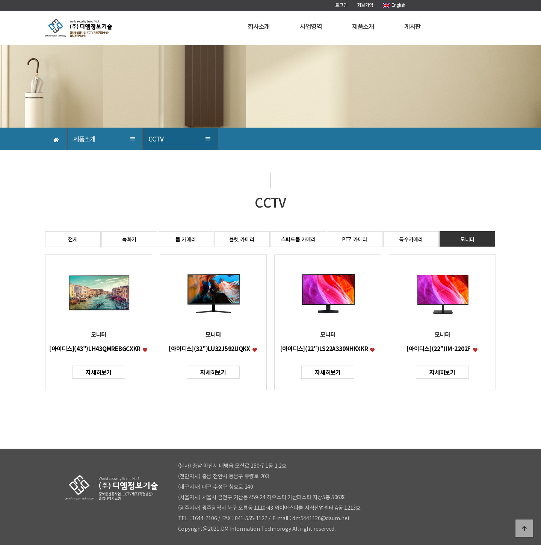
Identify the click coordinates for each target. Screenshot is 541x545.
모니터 (467, 239)
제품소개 (363, 26)
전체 (72, 239)
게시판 (412, 26)
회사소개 (259, 26)
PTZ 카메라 (354, 239)
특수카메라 (411, 239)
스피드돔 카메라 (298, 239)
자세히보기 (99, 372)
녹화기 (129, 239)
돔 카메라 (185, 239)
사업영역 (311, 26)
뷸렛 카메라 (241, 239)
